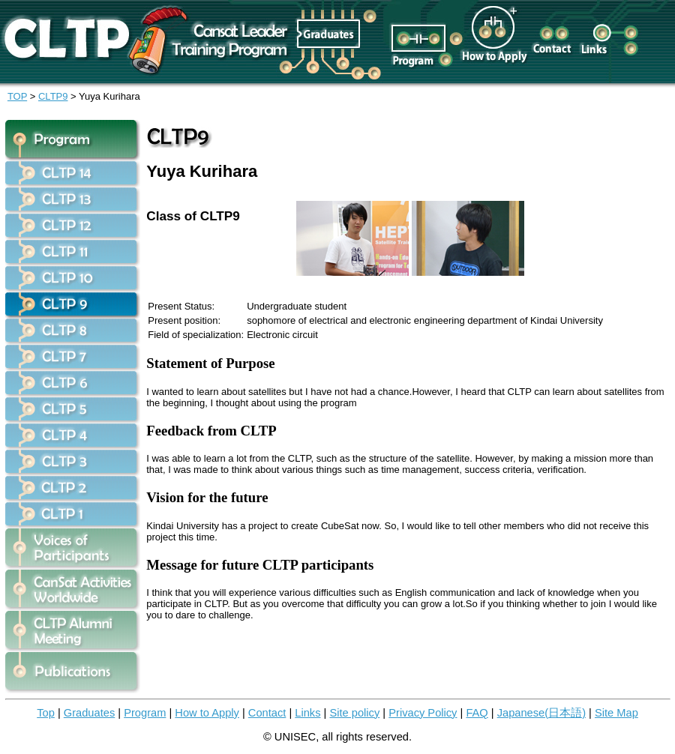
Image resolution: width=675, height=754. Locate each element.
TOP (17, 96)
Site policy (354, 713)
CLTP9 (53, 96)
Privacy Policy (422, 713)
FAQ (477, 713)
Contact (267, 713)
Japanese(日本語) (541, 713)
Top (46, 713)
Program (145, 713)
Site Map (616, 713)
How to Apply (207, 713)
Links (307, 713)
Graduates (89, 713)
